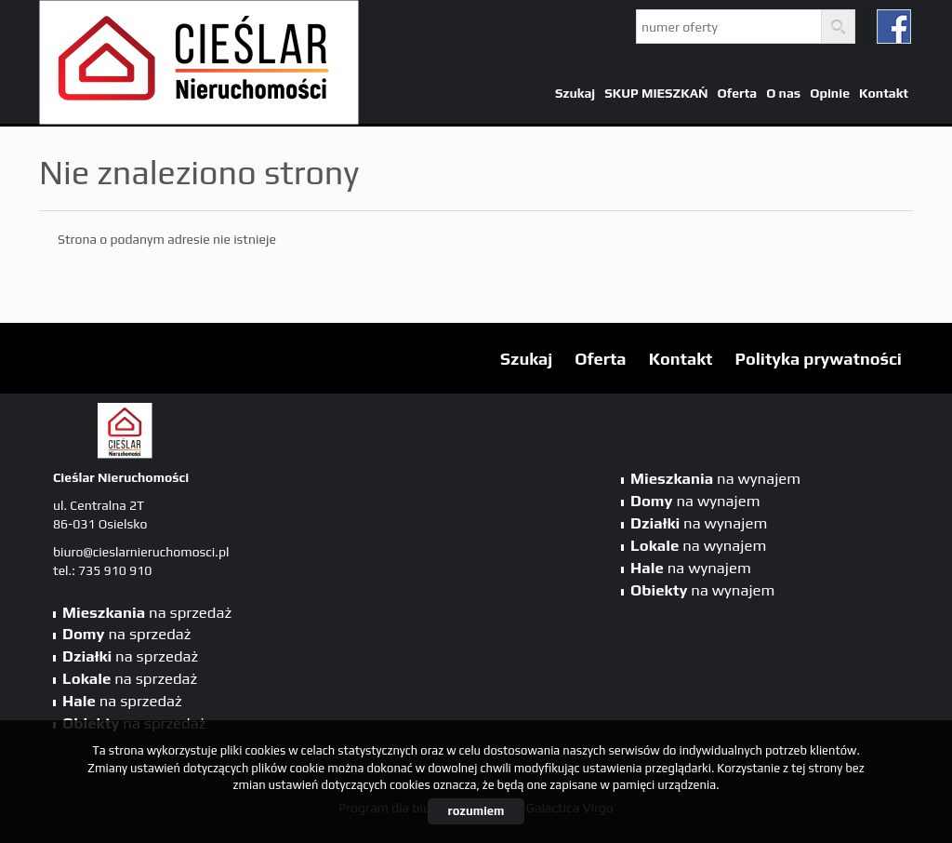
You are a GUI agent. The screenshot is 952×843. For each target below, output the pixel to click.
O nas (783, 93)
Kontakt (883, 93)
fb (894, 26)
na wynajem (715, 478)
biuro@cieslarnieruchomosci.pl (141, 551)
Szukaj (575, 93)
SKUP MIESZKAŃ (655, 93)
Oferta (738, 93)
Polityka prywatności (818, 358)
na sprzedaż (146, 612)
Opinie (830, 93)
